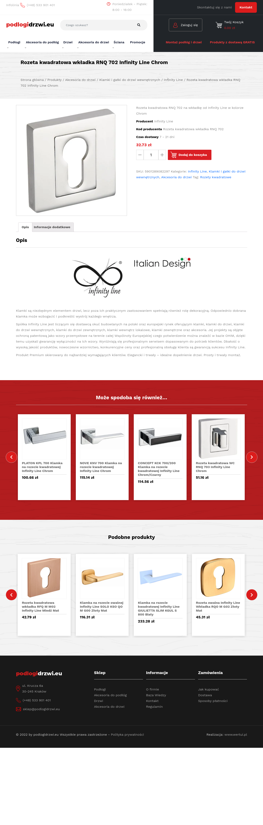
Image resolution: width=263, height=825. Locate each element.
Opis (25, 227)
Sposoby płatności (213, 701)
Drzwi (98, 701)
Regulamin (154, 707)
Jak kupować (208, 689)
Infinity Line (197, 171)
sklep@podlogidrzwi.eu (41, 709)
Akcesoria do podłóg (110, 695)
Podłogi (100, 689)
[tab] (25, 227)
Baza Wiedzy (156, 695)
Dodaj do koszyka (193, 155)
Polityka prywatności (127, 734)
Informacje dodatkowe (52, 227)
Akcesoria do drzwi (176, 177)
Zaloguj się (185, 25)
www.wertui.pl (235, 734)
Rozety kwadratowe (215, 177)
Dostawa (205, 695)
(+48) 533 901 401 (37, 700)
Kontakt (246, 7)
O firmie (152, 689)
